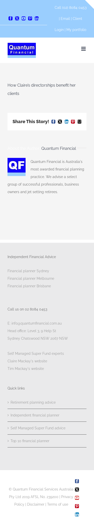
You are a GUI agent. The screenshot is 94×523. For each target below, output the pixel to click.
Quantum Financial (58, 148)
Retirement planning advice (33, 402)
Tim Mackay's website (26, 369)
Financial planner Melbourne (31, 278)
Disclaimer (35, 504)
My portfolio (76, 30)
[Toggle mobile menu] (83, 48)
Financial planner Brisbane (29, 286)
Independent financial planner (35, 415)
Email (66, 19)
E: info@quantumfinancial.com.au (35, 323)
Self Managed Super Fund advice (38, 428)
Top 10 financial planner (30, 441)
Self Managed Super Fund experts (36, 354)
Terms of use (57, 504)
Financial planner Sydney (28, 271)
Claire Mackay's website (27, 361)
